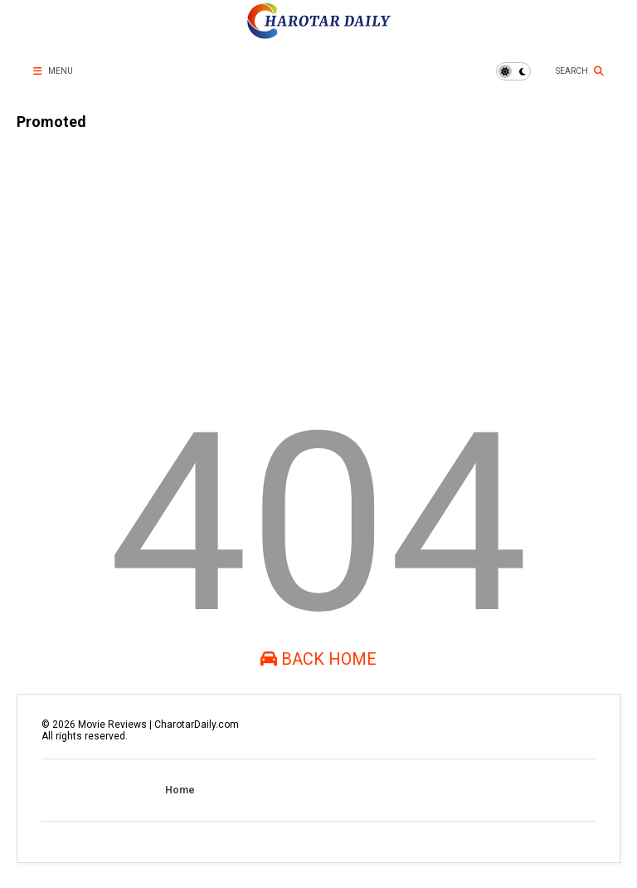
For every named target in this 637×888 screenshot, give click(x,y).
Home (180, 790)
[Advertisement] (318, 259)
